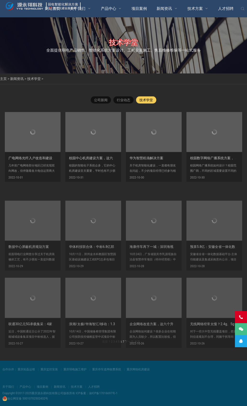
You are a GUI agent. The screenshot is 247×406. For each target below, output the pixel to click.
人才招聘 (225, 8)
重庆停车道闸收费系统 (106, 369)
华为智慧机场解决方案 (146, 161)
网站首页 (52, 8)
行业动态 (123, 100)
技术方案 (195, 8)
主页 (3, 79)
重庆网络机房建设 (138, 369)
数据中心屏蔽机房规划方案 (28, 267)
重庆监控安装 (49, 369)
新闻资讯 (164, 8)
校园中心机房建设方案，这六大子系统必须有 (103, 161)
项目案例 (139, 8)
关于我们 (77, 8)
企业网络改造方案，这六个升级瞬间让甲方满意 (165, 344)
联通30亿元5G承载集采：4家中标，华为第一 (42, 344)
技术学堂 (34, 79)
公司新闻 (101, 100)
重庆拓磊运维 (26, 369)
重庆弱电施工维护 (75, 369)
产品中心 (108, 8)
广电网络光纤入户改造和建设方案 (33, 161)
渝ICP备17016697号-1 (103, 393)
